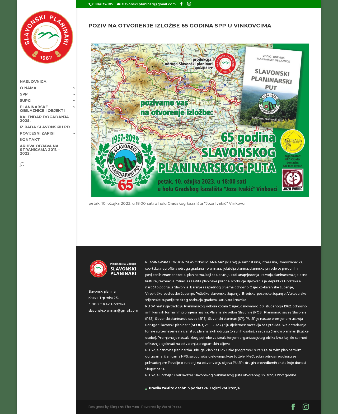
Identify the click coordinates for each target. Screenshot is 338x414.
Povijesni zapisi (37, 128)
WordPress (171, 407)
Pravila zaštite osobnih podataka (178, 388)
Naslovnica (33, 77)
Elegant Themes (124, 407)
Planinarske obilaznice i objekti (42, 104)
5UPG (25, 96)
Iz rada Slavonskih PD (45, 122)
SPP (24, 89)
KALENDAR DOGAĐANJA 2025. (44, 114)
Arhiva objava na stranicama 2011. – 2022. (40, 145)
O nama (28, 83)
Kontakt (30, 135)
